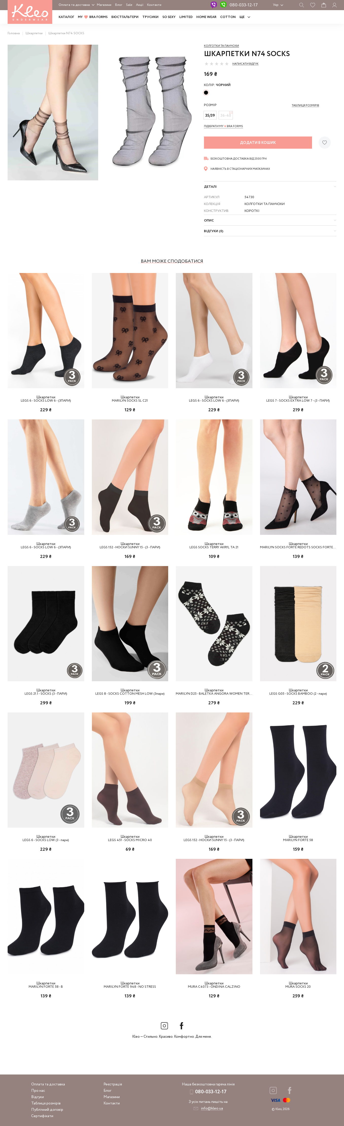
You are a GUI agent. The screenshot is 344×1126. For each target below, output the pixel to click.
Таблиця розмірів (46, 1103)
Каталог (66, 17)
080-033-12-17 (244, 5)
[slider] (216, 63)
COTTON (228, 17)
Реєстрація (113, 1084)
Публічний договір (47, 1110)
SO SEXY (169, 17)
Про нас (38, 1091)
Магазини (104, 5)
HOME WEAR (206, 17)
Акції (139, 5)
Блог (118, 5)
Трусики (150, 17)
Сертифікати (42, 1116)
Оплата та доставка (74, 5)
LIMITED (186, 17)
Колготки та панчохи (221, 46)
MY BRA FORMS (93, 17)
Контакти (154, 5)
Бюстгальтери (125, 17)
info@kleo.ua (212, 1108)
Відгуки (37, 1097)
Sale (129, 5)
